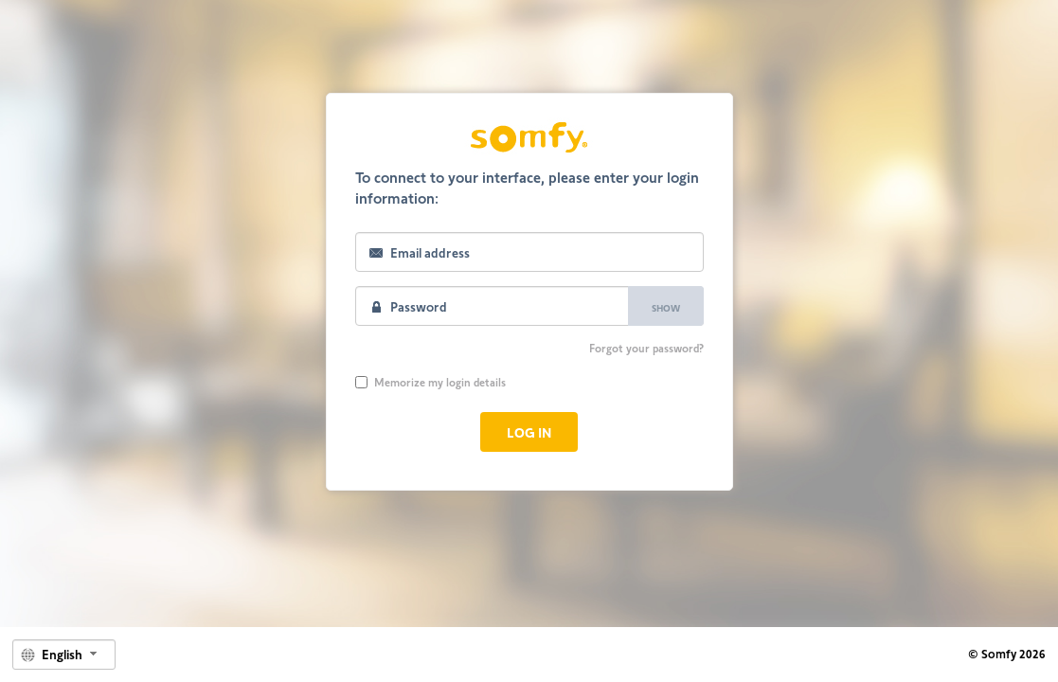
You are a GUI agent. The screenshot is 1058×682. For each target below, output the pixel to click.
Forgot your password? (646, 347)
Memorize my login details (430, 381)
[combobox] (64, 654)
